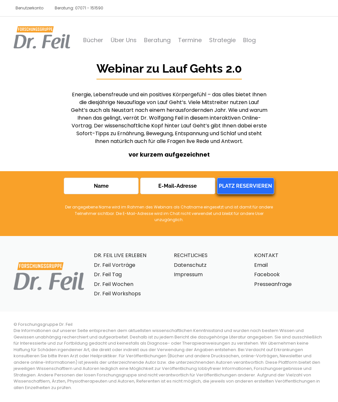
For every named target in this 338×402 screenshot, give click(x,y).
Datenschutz (190, 265)
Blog (249, 40)
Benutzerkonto (29, 8)
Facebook (267, 274)
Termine (190, 40)
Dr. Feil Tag (108, 274)
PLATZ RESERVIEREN (245, 186)
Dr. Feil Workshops (117, 293)
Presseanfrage (273, 284)
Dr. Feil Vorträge (114, 265)
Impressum (188, 274)
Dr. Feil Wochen (113, 284)
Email (261, 265)
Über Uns (124, 40)
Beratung (157, 40)
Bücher (93, 40)
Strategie (222, 40)
